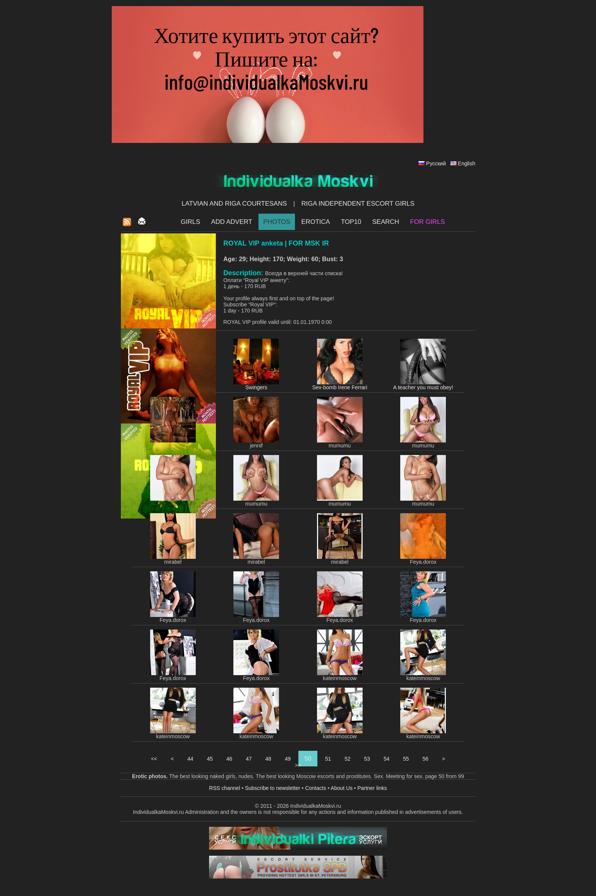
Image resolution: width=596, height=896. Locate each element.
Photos (276, 221)
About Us (342, 788)
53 (367, 759)
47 (248, 759)
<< (154, 759)
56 (425, 759)
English (467, 163)
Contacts (315, 788)
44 (190, 759)
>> (298, 765)
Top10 (351, 221)
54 (386, 759)
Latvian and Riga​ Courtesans (234, 203)
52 (347, 759)
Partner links (372, 788)
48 (268, 759)
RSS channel (224, 788)
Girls (190, 221)
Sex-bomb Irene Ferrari (339, 387)
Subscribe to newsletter (272, 788)
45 (209, 759)
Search (385, 221)
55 (405, 759)
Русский (436, 163)
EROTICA (315, 221)
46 (229, 759)
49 (287, 759)
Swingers (256, 387)
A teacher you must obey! (423, 387)
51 (327, 759)
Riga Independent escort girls (358, 203)
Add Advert (231, 221)
